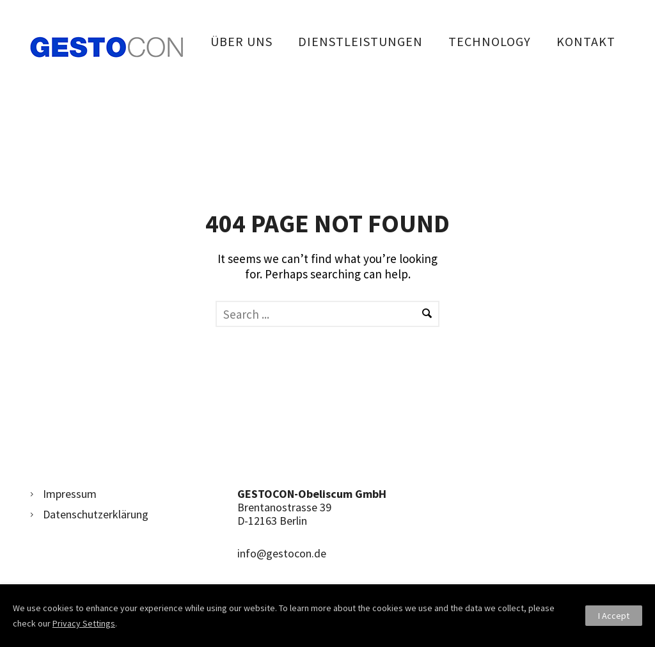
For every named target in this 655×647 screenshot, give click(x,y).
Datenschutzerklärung (95, 514)
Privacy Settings (83, 623)
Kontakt (585, 41)
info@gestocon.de (281, 553)
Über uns (241, 41)
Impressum (70, 493)
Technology (489, 41)
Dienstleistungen (360, 41)
